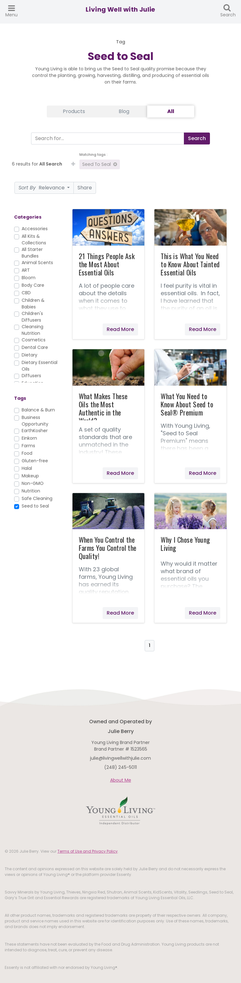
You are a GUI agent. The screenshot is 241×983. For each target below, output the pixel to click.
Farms (28, 446)
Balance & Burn (38, 410)
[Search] (106, 138)
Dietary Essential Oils (39, 365)
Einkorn (29, 438)
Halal (27, 468)
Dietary (29, 355)
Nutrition (31, 491)
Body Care (33, 285)
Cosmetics (34, 340)
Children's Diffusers (32, 316)
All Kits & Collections (34, 239)
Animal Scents (37, 262)
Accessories (35, 228)
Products (74, 111)
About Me (120, 780)
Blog (124, 111)
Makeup (30, 476)
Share (85, 187)
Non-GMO (33, 483)
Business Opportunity (35, 420)
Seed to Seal (99, 164)
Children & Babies (33, 303)
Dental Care (35, 347)
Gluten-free (35, 461)
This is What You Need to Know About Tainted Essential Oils (190, 264)
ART (26, 270)
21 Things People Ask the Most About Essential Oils (107, 264)
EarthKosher (35, 430)
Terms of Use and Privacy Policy (87, 851)
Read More (120, 329)
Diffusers (31, 375)
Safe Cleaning (37, 498)
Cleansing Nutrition (32, 329)
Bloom (28, 277)
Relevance (42, 187)
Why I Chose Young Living (185, 544)
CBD (26, 293)
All (170, 111)
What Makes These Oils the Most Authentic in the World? (103, 408)
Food (27, 453)
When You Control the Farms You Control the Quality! (108, 548)
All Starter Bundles (32, 252)
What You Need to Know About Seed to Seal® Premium (187, 404)
